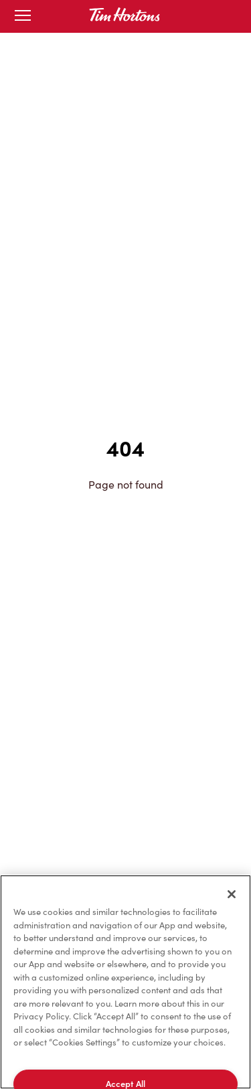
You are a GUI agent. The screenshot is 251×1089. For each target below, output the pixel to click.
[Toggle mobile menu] (23, 16)
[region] (125, 982)
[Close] (231, 894)
